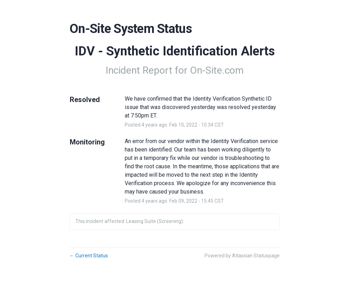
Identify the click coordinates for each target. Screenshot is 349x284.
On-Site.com (217, 70)
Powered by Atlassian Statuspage (242, 255)
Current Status (88, 255)
